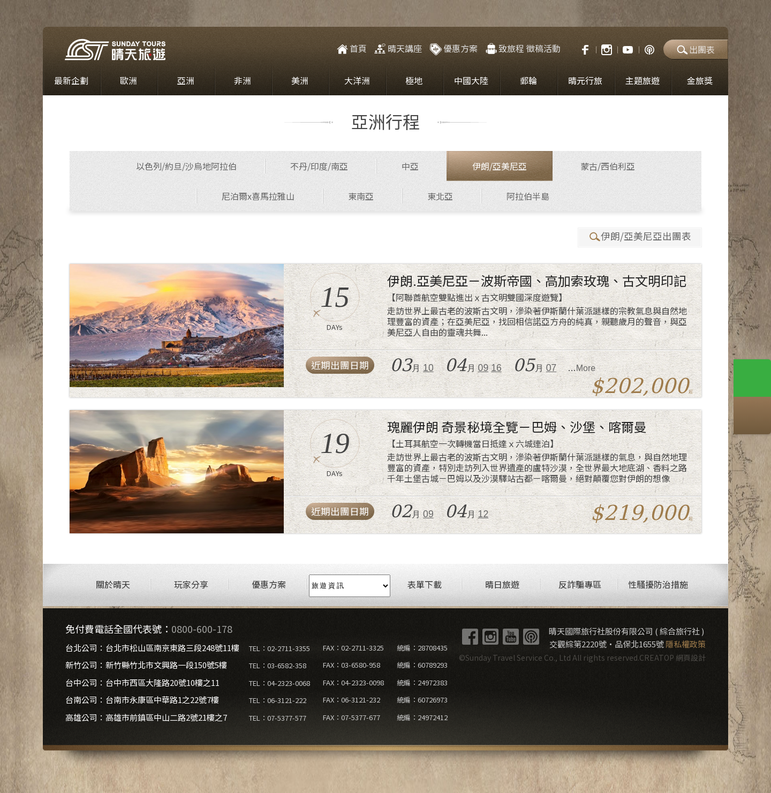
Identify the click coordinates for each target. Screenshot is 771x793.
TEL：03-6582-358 (277, 665)
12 (483, 514)
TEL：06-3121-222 (277, 700)
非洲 (242, 80)
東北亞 (440, 196)
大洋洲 (357, 80)
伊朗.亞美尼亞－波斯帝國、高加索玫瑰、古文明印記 (536, 280)
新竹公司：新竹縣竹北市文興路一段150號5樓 (146, 664)
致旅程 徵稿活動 (522, 48)
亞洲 (185, 80)
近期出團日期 (340, 365)
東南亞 (361, 196)
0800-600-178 (201, 629)
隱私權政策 (686, 643)
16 (496, 367)
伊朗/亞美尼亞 (499, 166)
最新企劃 (71, 80)
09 (483, 367)
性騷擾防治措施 (658, 584)
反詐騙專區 (579, 584)
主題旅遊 (642, 80)
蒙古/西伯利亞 (607, 166)
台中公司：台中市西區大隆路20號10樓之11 (142, 682)
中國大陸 (471, 80)
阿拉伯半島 (528, 196)
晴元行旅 (585, 80)
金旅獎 (700, 80)
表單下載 (424, 584)
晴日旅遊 (502, 584)
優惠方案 (453, 48)
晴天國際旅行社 (115, 49)
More (585, 368)
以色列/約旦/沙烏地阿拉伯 (186, 166)
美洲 (299, 80)
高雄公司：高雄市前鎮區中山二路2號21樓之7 (146, 717)
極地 (413, 80)
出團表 (695, 49)
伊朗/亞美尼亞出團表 (639, 236)
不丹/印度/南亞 (319, 166)
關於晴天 (113, 584)
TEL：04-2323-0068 (279, 682)
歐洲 (128, 80)
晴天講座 (397, 48)
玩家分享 (191, 584)
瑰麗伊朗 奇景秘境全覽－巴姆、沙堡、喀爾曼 (517, 426)
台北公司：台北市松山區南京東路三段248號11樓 (152, 647)
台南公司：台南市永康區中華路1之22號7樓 (142, 699)
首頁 (351, 48)
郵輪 (528, 80)
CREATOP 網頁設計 (672, 657)
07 (551, 367)
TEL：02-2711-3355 (279, 648)
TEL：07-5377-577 (277, 717)
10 (428, 367)
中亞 (410, 166)
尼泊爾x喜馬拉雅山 (258, 196)
